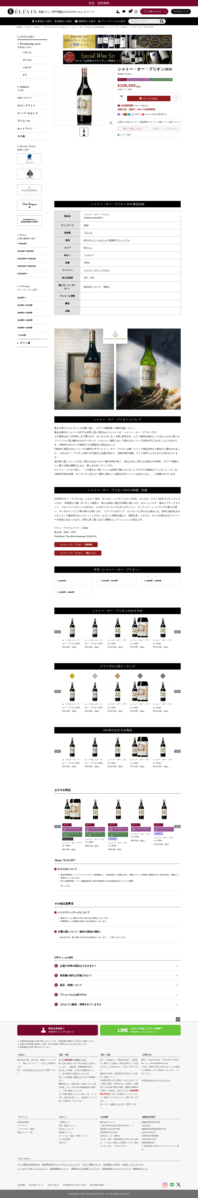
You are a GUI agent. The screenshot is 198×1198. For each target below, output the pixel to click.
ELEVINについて (181, 11)
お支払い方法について (127, 122)
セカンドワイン (26, 105)
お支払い (21, 1055)
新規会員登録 (23, 1122)
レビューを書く (126, 135)
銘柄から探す (63, 21)
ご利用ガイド (64, 1122)
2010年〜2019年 (25, 305)
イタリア (27, 67)
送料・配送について (67, 1125)
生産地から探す (42, 21)
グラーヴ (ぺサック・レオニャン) (56, 27)
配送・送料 (64, 1055)
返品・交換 (105, 1055)
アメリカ (27, 60)
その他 (21, 136)
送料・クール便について (168, 122)
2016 (86, 225)
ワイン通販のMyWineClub (28, 1164)
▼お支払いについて (33, 1070)
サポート (63, 1117)
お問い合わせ (53, 1185)
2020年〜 (21, 298)
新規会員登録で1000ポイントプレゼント (57, 1030)
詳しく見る (65, 885)
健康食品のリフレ (140, 1169)
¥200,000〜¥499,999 (26, 266)
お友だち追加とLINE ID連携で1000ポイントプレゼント (140, 1030)
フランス (28, 27)
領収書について (65, 1132)
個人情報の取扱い (97, 1185)
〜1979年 (21, 335)
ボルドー (37, 27)
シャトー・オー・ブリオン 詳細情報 (76, 544)
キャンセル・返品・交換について (73, 1136)
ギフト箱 (25, 343)
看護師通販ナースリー (59, 1169)
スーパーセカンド (27, 113)
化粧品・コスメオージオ (132, 1164)
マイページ (22, 1117)
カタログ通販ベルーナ (91, 1164)
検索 (162, 21)
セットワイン (25, 128)
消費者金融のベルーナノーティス (116, 1169)
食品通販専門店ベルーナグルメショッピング (61, 1164)
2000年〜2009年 (25, 313)
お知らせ (62, 1142)
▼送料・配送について (75, 1077)
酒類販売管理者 (148, 1117)
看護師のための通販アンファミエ (85, 1169)
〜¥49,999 (22, 243)
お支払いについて (66, 1129)
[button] (57, 826)
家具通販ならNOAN (111, 1164)
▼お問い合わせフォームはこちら (155, 1080)
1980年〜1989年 (25, 328)
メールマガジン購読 (25, 1129)
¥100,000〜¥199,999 (26, 258)
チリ (25, 75)
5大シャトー (24, 98)
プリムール (23, 121)
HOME (19, 27)
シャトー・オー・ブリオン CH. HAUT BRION (88, 27)
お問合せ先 (147, 1055)
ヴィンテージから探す (112, 21)
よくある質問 (64, 1139)
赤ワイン (88, 248)
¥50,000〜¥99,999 (25, 251)
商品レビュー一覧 (25, 1132)
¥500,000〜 (22, 273)
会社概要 (104, 1117)
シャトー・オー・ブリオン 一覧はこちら (78, 553)
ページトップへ (178, 1019)
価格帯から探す (85, 21)
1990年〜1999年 (25, 320)
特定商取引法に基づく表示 (74, 1185)
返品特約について (147, 122)
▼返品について (116, 1104)
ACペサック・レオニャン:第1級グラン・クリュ (107, 240)
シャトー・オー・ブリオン (117, 27)
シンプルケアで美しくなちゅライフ (32, 1169)
